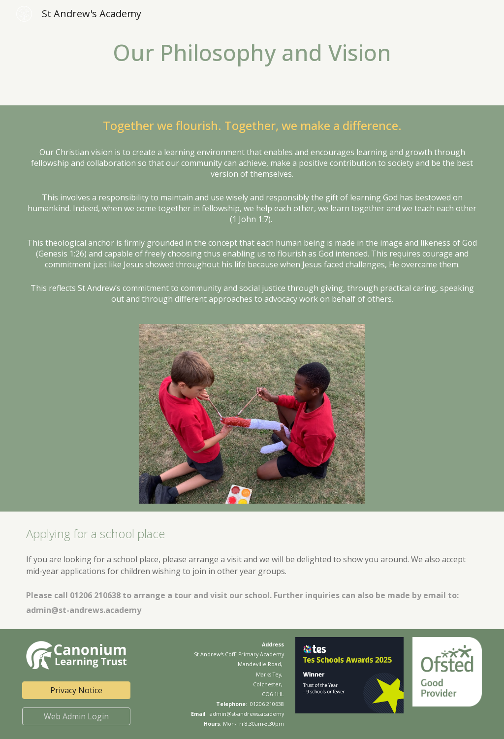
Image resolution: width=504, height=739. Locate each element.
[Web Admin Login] (76, 716)
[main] (252, 52)
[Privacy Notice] (76, 690)
